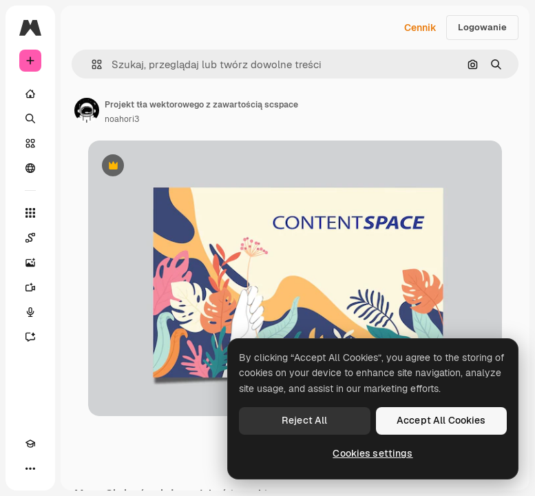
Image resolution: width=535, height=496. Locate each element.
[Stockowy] (30, 143)
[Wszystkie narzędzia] (30, 213)
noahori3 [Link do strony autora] (122, 119)
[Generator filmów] (30, 287)
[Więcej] (30, 468)
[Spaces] (30, 238)
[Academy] (30, 444)
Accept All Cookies (441, 420)
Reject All (304, 420)
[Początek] (30, 94)
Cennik (420, 27)
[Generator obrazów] (30, 262)
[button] (91, 64)
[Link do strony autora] (86, 110)
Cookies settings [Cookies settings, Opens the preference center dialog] (372, 453)
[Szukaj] (30, 118)
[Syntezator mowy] (30, 312)
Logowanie (482, 27)
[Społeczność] (30, 168)
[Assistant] (30, 337)
